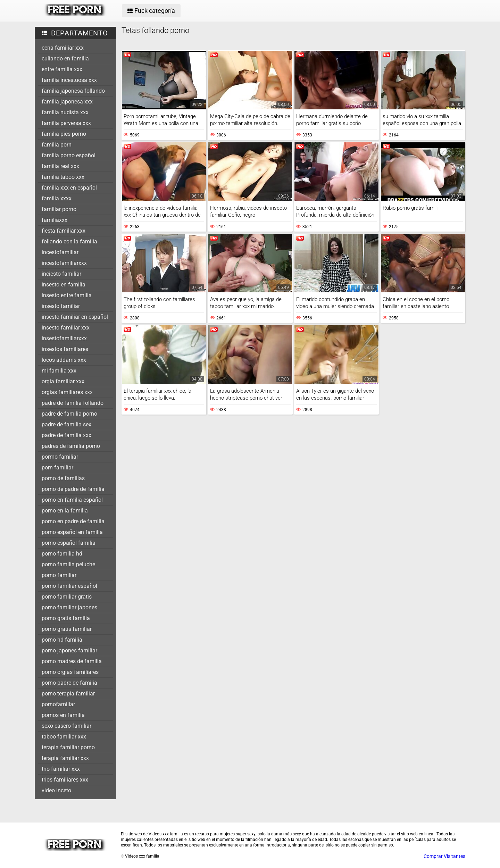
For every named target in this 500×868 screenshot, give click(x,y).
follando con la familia (69, 241)
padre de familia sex (66, 424)
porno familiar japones (69, 607)
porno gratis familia (66, 618)
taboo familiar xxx (64, 736)
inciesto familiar (61, 273)
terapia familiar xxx (65, 758)
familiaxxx (54, 220)
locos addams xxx (64, 360)
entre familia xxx (62, 69)
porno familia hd (62, 553)
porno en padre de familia (73, 521)
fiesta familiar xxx (63, 230)
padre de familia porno (69, 413)
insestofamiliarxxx (64, 338)
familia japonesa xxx (67, 101)
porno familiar (59, 575)
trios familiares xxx (65, 779)
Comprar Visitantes (444, 856)
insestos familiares (65, 349)
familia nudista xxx (65, 112)
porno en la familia (65, 510)
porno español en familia (72, 532)
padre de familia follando (72, 403)
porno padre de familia (69, 682)
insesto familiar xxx (66, 327)
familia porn (57, 144)
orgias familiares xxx (67, 392)
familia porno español (68, 155)
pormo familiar (60, 456)
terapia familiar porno (68, 747)
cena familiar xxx (63, 47)
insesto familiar (61, 306)
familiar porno (59, 209)
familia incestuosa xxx (69, 80)
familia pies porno (64, 134)
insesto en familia (63, 284)
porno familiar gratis (67, 596)
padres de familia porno (71, 446)
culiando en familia (65, 58)
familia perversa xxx (66, 123)
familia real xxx (60, 166)
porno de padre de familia (73, 489)
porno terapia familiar (68, 693)
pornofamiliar (58, 704)
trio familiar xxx (61, 769)
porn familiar (57, 467)
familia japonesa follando (73, 90)
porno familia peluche (68, 564)
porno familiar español (69, 586)
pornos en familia (63, 715)
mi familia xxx (59, 370)
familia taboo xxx (63, 177)
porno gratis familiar (67, 629)
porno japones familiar (69, 650)
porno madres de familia (72, 661)
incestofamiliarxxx (64, 263)
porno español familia (68, 543)
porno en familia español (72, 499)
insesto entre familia (67, 295)
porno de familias (63, 478)
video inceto (56, 790)
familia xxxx (57, 198)
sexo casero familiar (66, 726)
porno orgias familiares (70, 672)
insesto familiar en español (75, 317)
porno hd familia (62, 639)
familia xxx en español (69, 187)
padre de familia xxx (66, 435)
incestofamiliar (60, 252)
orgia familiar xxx (63, 381)
